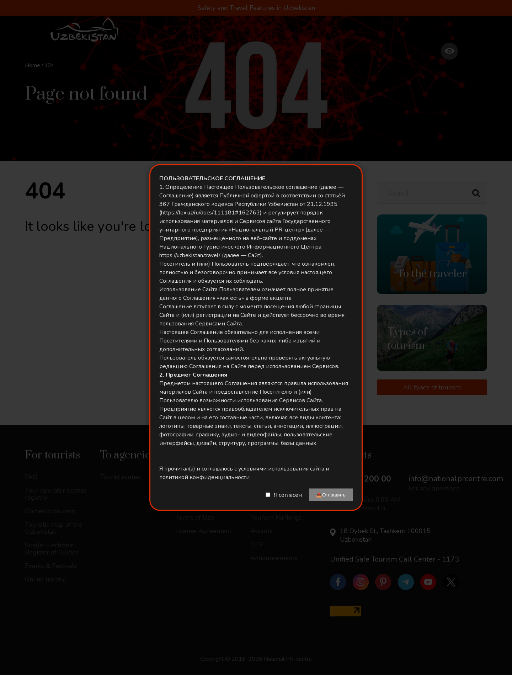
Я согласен (288, 495)
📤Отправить (331, 495)
